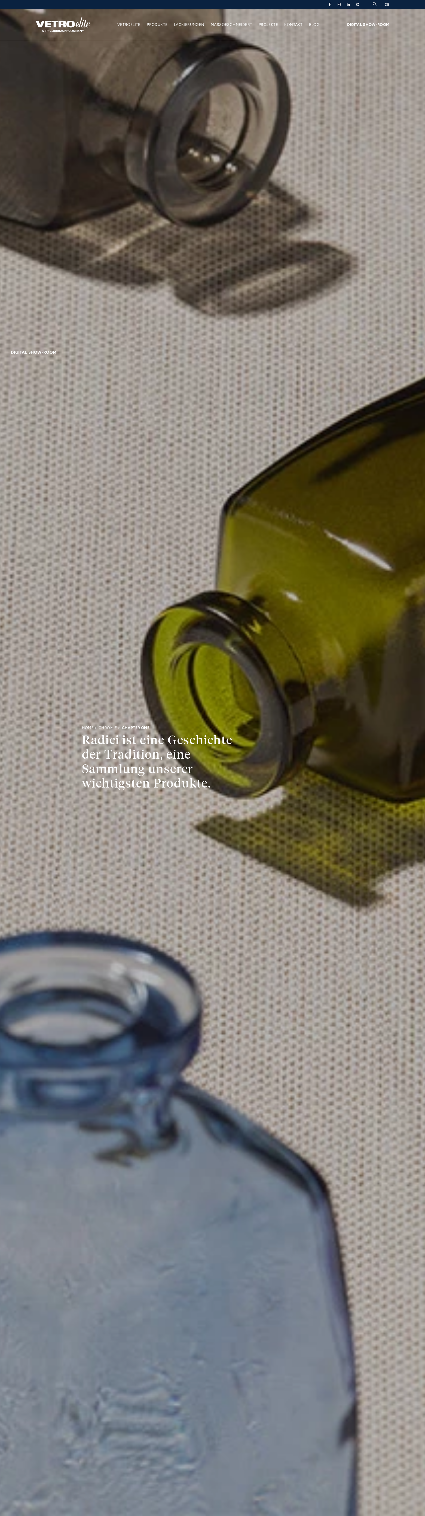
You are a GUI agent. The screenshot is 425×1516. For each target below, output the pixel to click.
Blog (314, 24)
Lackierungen (189, 24)
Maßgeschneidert (231, 24)
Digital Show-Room (368, 24)
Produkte (157, 24)
